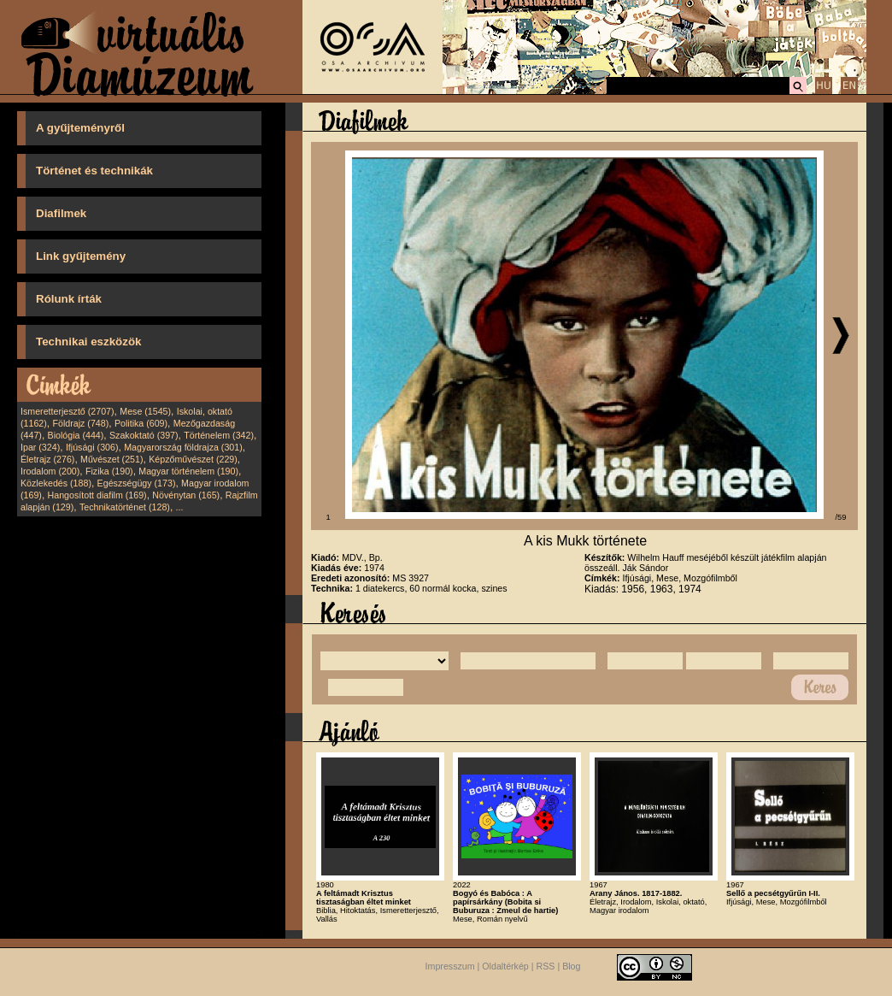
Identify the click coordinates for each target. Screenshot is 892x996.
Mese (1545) (145, 411)
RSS (546, 967)
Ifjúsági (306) (92, 447)
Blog (571, 967)
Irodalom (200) (50, 471)
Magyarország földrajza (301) (183, 447)
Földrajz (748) (80, 423)
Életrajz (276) (47, 459)
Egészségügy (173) (136, 483)
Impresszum (450, 967)
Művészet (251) (111, 459)
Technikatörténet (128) (124, 507)
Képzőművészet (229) (193, 459)
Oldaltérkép (505, 967)
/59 (841, 517)
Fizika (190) (109, 471)
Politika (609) (140, 423)
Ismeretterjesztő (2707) (67, 411)
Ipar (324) (40, 447)
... (180, 507)
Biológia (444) (76, 435)
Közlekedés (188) (56, 483)
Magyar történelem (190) (188, 471)
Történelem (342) (219, 435)
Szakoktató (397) (144, 435)
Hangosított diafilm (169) (97, 495)
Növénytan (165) (186, 495)
